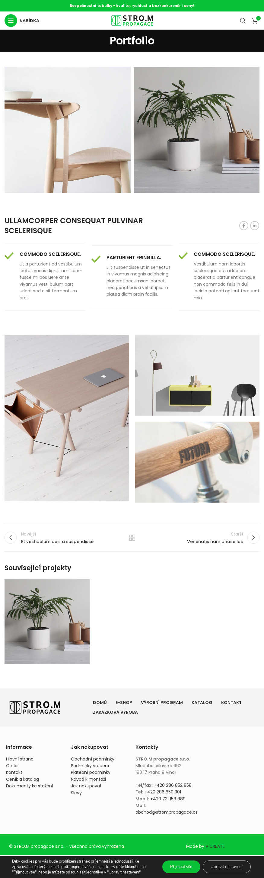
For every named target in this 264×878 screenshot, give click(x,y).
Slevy (76, 795)
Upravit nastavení (225, 867)
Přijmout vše (177, 867)
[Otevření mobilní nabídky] (22, 20)
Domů (100, 705)
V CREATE (215, 849)
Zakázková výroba (115, 715)
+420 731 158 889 (168, 801)
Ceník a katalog (22, 782)
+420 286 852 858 (173, 788)
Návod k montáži (88, 782)
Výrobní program (162, 705)
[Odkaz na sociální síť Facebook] (243, 225)
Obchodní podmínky (92, 761)
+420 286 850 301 (163, 795)
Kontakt (231, 705)
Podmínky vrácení (90, 768)
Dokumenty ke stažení (29, 789)
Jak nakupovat (86, 789)
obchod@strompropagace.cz (166, 815)
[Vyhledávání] (243, 20)
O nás (12, 768)
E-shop (124, 705)
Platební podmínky (90, 775)
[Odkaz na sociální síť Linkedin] (254, 225)
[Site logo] (132, 20)
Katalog (202, 705)
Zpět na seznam (132, 539)
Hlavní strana (19, 761)
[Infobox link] (45, 276)
